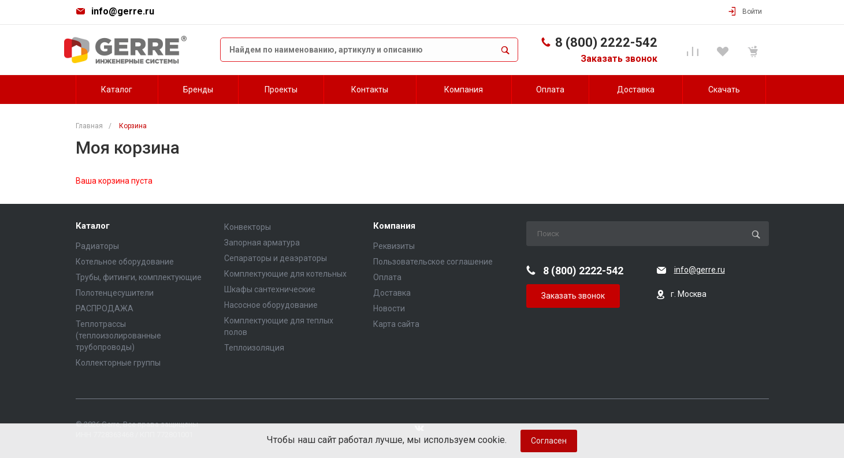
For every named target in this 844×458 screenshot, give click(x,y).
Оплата (387, 277)
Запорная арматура (262, 242)
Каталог (93, 226)
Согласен (549, 440)
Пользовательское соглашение (433, 261)
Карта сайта (396, 324)
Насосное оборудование (271, 305)
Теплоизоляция (254, 347)
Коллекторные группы (118, 362)
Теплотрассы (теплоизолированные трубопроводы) (118, 335)
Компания (394, 226)
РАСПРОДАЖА (104, 308)
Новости (389, 308)
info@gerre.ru (122, 11)
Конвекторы (247, 227)
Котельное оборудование (125, 261)
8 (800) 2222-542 (606, 42)
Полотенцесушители (115, 292)
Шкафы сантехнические (269, 289)
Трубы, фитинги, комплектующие (139, 277)
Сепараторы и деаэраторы (275, 258)
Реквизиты (394, 246)
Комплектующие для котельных (285, 273)
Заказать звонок (619, 58)
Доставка (392, 292)
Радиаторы (97, 246)
